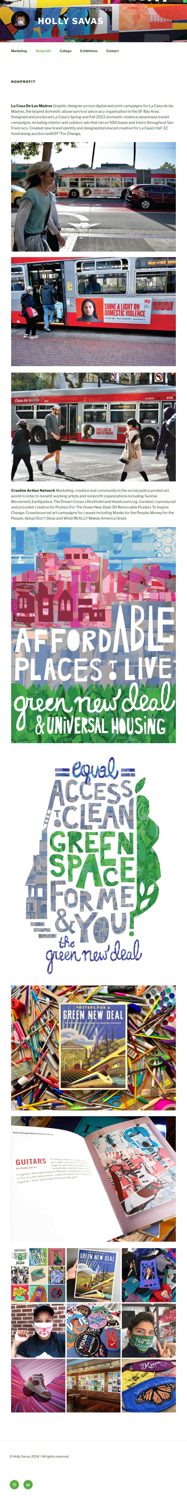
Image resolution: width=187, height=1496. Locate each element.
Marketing (19, 51)
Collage (65, 51)
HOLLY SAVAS (71, 21)
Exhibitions (88, 51)
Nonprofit (43, 51)
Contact (112, 51)
